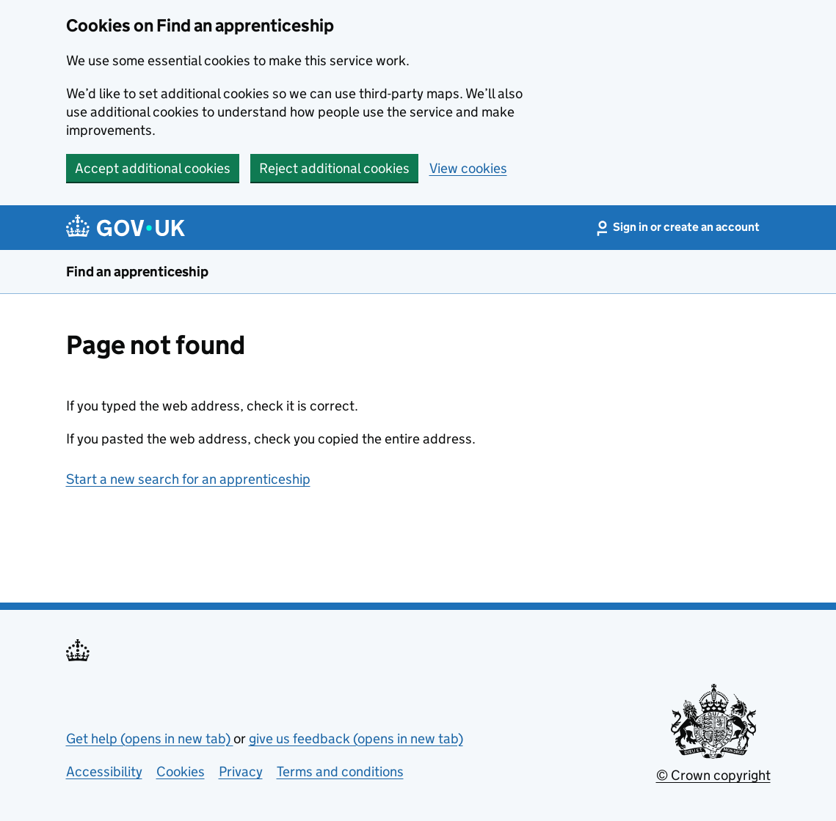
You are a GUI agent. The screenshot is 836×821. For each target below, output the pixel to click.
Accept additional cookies (152, 168)
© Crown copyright (713, 775)
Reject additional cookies (334, 168)
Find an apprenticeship (137, 271)
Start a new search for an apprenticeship (188, 479)
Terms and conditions (340, 771)
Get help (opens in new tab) (149, 738)
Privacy (241, 771)
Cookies (180, 771)
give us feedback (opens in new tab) (356, 738)
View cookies (468, 168)
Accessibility (104, 771)
